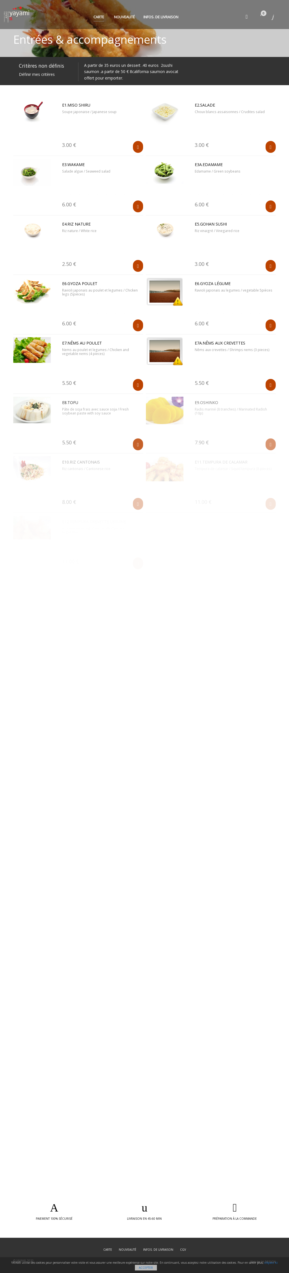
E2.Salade (205, 105)
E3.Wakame (73, 164)
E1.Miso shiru (76, 105)
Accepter (146, 1268)
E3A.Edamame (209, 164)
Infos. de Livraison (160, 16)
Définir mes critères (37, 74)
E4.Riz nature (76, 224)
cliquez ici (271, 1263)
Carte (98, 16)
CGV (183, 1250)
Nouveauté (124, 16)
